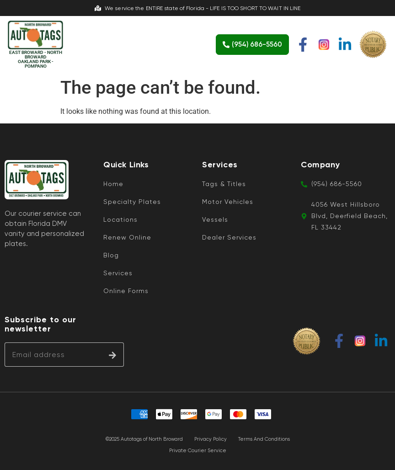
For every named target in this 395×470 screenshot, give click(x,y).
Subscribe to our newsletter (40, 324)
